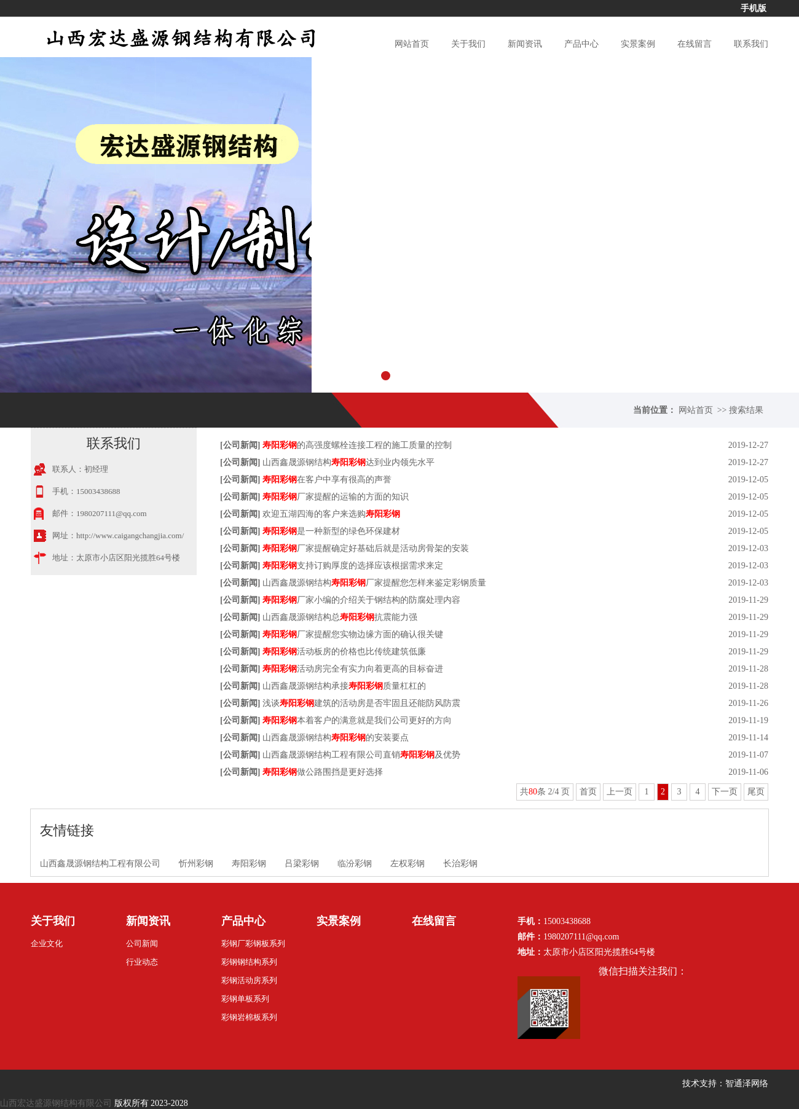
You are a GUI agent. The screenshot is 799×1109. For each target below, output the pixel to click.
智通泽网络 (746, 1083)
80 (533, 791)
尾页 (756, 791)
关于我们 (468, 44)
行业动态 (142, 961)
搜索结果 (746, 410)
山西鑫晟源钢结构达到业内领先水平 (348, 462)
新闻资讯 (525, 44)
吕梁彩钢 (302, 863)
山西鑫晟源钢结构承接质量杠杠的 (344, 686)
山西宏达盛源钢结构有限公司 (56, 1103)
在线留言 (694, 44)
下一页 (725, 791)
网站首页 (412, 44)
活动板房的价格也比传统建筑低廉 (344, 651)
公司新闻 (240, 445)
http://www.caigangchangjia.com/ (130, 535)
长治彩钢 (460, 863)
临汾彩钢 (354, 863)
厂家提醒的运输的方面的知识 (335, 496)
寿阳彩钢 (249, 863)
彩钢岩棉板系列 (249, 1017)
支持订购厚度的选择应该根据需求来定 (352, 565)
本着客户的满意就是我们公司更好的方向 (357, 720)
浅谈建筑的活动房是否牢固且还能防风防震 (361, 703)
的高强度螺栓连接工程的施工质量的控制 (357, 445)
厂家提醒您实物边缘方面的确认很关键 (352, 634)
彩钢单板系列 (245, 998)
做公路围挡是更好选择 (322, 772)
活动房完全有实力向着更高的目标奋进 (352, 668)
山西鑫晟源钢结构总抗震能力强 (339, 617)
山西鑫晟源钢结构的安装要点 (335, 737)
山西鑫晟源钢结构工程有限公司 (100, 863)
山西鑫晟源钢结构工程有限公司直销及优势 (361, 754)
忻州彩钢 (196, 863)
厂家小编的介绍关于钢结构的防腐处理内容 (361, 600)
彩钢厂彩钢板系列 (253, 943)
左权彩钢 (407, 863)
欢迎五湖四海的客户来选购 (331, 514)
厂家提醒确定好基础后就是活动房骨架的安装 (365, 548)
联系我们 (751, 44)
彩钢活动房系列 (249, 980)
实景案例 (638, 44)
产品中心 (581, 44)
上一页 (619, 791)
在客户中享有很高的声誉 (327, 479)
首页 (588, 791)
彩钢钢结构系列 (249, 961)
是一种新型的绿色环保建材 (331, 531)
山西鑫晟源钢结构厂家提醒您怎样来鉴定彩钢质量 (374, 582)
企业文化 (47, 943)
